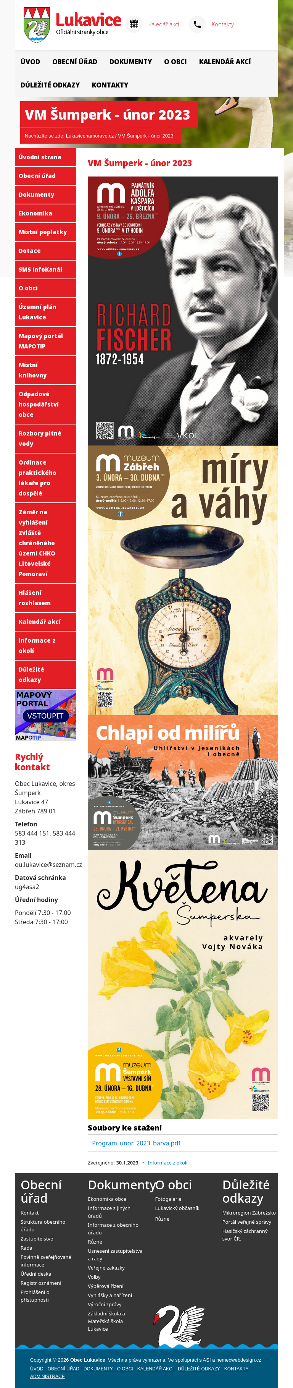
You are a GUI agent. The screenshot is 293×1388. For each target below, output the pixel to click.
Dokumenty (130, 61)
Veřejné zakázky (106, 1267)
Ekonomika (35, 213)
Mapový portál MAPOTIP (41, 341)
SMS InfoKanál (40, 269)
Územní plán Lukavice (37, 312)
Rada (26, 1247)
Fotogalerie (168, 1198)
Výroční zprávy (104, 1304)
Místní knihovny (33, 370)
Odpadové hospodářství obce (39, 404)
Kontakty (223, 24)
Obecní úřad (74, 61)
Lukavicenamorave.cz (90, 136)
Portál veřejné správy (246, 1221)
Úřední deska (36, 1273)
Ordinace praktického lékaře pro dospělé (37, 477)
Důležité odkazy (50, 85)
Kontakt (30, 1212)
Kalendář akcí (225, 61)
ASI (207, 1360)
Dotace (30, 250)
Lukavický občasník (177, 1208)
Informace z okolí (37, 645)
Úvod (30, 61)
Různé (95, 1241)
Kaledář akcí (163, 24)
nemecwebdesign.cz (238, 1360)
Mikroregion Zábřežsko (249, 1212)
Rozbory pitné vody (40, 438)
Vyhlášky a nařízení (110, 1295)
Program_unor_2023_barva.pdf (136, 1143)
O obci (175, 61)
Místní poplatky (43, 232)
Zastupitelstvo (37, 1238)
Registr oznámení (41, 1282)
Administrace (47, 1376)
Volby (94, 1276)
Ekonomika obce (107, 1198)
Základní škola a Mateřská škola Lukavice (106, 1321)
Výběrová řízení (105, 1286)
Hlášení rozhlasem (35, 598)
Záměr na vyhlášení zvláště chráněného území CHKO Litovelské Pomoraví (37, 543)
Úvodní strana (40, 157)
